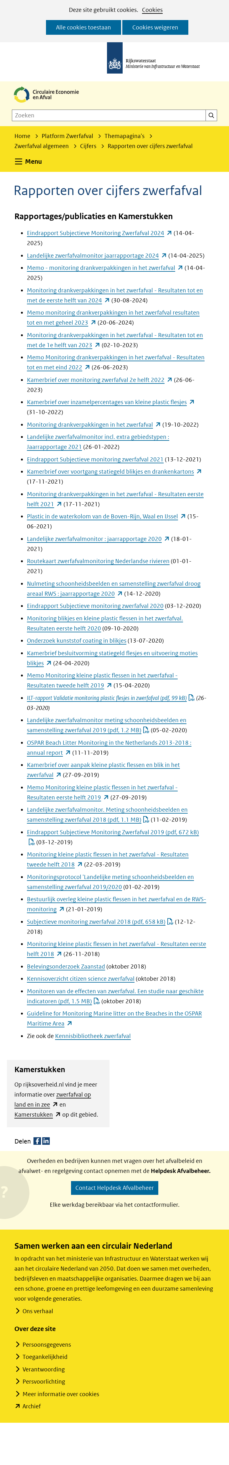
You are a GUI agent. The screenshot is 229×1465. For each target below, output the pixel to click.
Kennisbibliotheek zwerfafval (93, 1036)
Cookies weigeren (155, 27)
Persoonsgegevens (47, 1344)
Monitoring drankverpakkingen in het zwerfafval (94, 424)
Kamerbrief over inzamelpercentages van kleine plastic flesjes (111, 402)
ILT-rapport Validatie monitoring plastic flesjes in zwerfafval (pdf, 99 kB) (111, 698)
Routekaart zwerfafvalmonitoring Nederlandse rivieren (98, 561)
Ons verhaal (37, 1311)
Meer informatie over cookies (61, 1394)
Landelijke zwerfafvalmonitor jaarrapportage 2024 (97, 255)
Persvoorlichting (44, 1381)
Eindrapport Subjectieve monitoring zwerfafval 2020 (95, 605)
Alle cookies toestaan (83, 27)
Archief (32, 1406)
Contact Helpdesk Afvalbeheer (114, 1187)
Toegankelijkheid (45, 1356)
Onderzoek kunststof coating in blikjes (76, 640)
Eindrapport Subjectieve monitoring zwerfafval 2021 (95, 459)
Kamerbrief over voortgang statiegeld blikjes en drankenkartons (114, 471)
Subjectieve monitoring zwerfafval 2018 (100, 921)
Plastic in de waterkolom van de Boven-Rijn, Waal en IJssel (106, 516)
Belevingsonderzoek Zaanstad (66, 966)
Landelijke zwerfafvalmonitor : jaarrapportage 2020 (98, 538)
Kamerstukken (37, 1114)
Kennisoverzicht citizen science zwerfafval (81, 978)
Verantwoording (44, 1369)
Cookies (152, 9)
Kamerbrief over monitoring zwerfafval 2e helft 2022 (100, 379)
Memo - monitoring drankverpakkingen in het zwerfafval (105, 267)
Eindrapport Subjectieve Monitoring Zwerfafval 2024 (99, 233)
